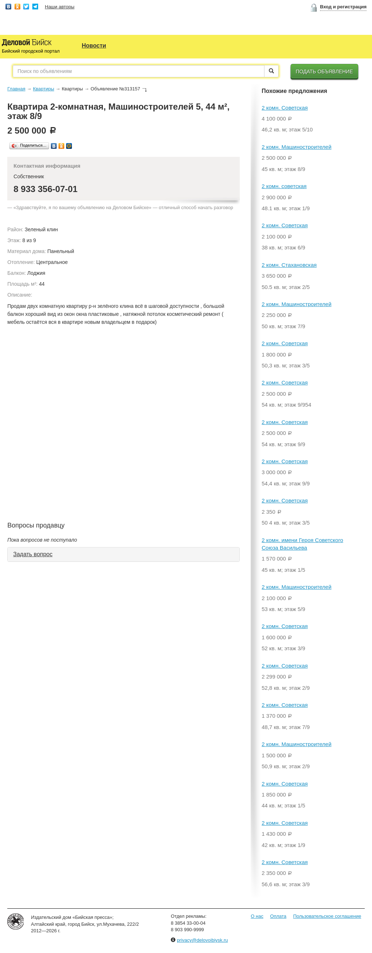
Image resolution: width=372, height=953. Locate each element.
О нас (257, 916)
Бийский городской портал (31, 51)
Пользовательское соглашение (327, 916)
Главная (16, 88)
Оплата (278, 916)
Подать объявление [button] (324, 71)
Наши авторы (59, 6)
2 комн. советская (284, 186)
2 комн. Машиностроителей (296, 147)
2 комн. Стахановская (289, 265)
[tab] (123, 554)
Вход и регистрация (343, 6)
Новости (94, 45)
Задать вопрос (32, 554)
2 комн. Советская (285, 108)
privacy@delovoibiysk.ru (202, 940)
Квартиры (43, 88)
